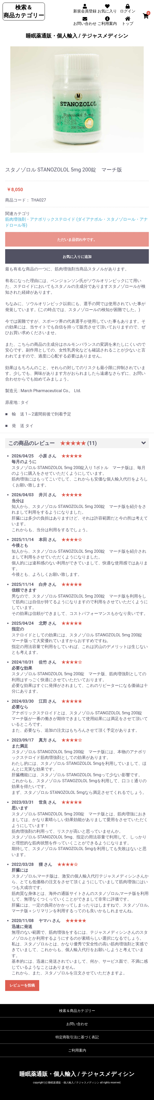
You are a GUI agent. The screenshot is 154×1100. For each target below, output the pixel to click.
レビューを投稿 (22, 985)
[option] (77, 99)
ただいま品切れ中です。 (77, 240)
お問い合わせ (77, 1024)
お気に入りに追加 (77, 257)
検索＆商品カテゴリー (77, 1011)
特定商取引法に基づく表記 (77, 1037)
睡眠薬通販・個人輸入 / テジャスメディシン (77, 36)
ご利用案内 (77, 1050)
